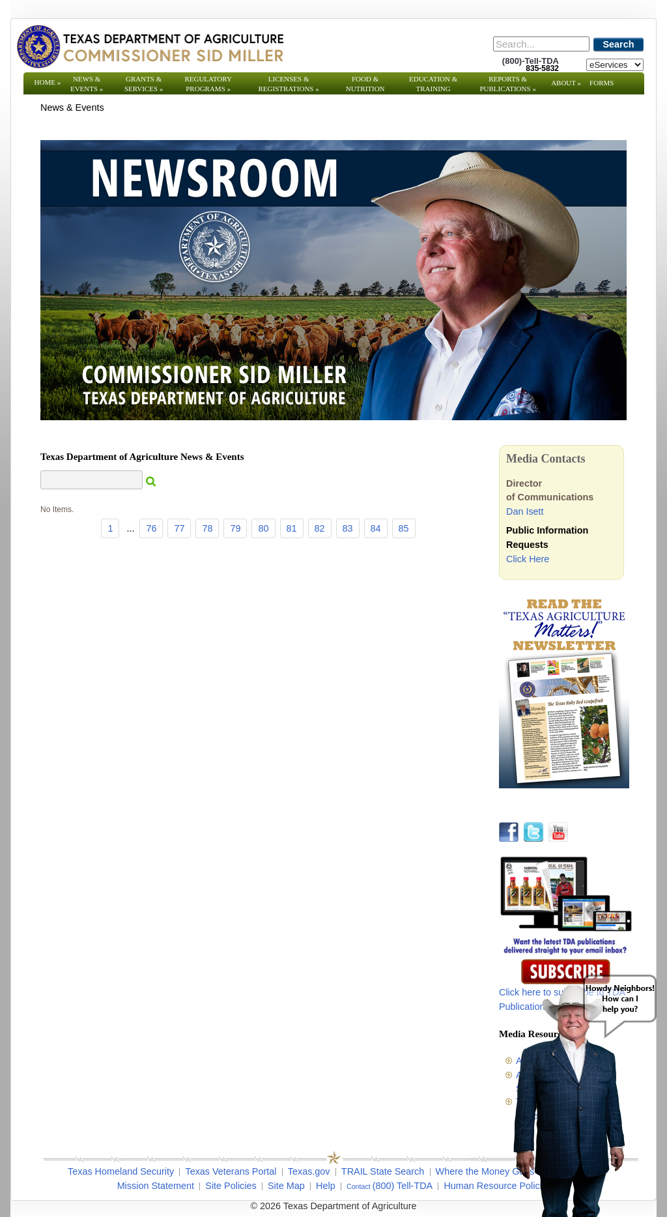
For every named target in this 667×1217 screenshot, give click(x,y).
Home (48, 82)
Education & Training (433, 84)
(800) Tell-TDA (403, 1186)
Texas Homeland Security (121, 1171)
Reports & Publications (507, 84)
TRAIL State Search (382, 1171)
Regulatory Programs (208, 84)
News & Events (86, 84)
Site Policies (230, 1186)
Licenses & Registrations (289, 84)
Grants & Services (143, 84)
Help (325, 1186)
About (566, 83)
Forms (601, 83)
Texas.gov (309, 1171)
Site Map (286, 1186)
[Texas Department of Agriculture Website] (149, 46)
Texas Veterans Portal (230, 1171)
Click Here (527, 559)
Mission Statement (155, 1186)
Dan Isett (525, 511)
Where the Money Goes (485, 1171)
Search (618, 44)
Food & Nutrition (365, 84)
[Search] (541, 43)
